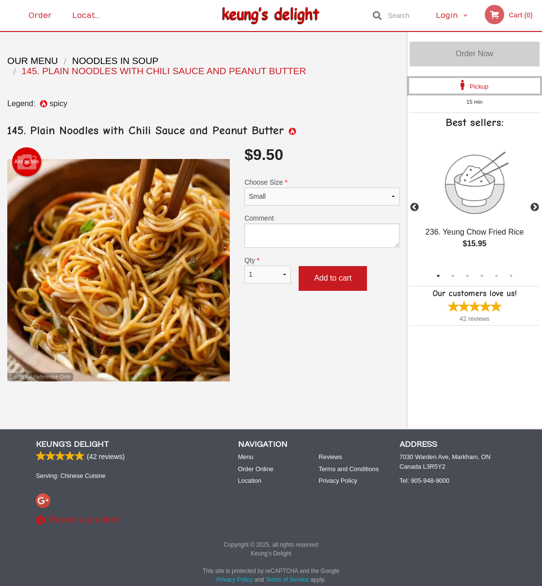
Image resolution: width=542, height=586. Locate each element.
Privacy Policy (338, 480)
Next (535, 207)
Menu (246, 456)
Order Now (474, 53)
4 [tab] (482, 276)
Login (447, 15)
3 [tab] (467, 276)
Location (90, 15)
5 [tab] (496, 276)
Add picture (27, 161)
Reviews (330, 456)
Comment (321, 231)
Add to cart (332, 278)
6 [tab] (511, 276)
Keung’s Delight (72, 444)
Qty (267, 270)
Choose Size (321, 192)
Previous (414, 207)
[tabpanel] (475, 202)
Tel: (424, 480)
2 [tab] (453, 276)
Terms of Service (287, 579)
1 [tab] (438, 276)
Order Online (42, 21)
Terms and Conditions (349, 469)
